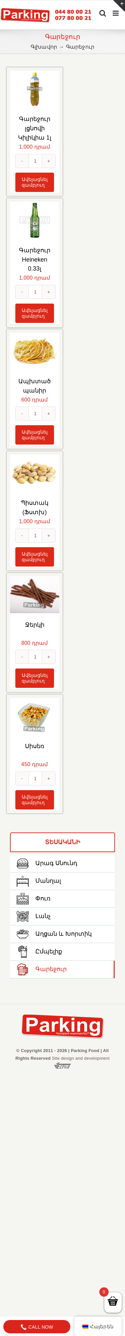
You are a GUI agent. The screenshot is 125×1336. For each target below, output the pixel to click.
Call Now (36, 1327)
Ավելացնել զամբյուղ (35, 182)
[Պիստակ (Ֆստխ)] (34, 473)
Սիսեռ (34, 746)
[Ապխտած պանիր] (34, 351)
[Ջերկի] (34, 594)
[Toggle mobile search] (102, 13)
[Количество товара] (35, 161)
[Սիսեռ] (34, 716)
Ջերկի (34, 625)
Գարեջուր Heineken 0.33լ (34, 259)
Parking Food (85, 1050)
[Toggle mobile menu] (116, 13)
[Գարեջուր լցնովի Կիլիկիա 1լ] (34, 89)
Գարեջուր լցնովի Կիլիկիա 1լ (34, 128)
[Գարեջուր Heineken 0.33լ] (34, 220)
